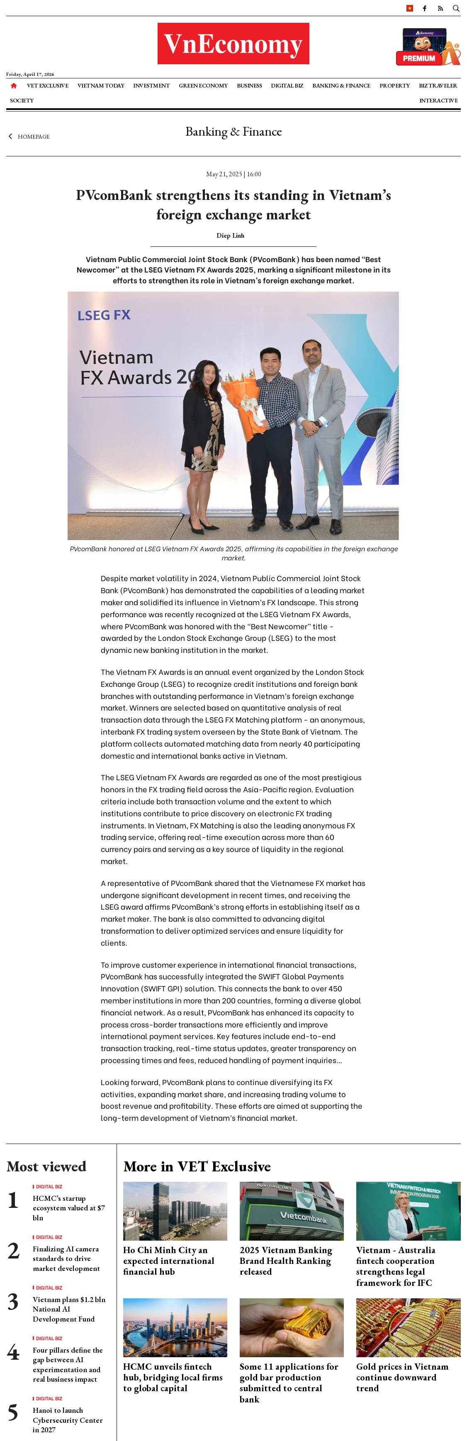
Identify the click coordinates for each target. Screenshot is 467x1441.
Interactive (438, 100)
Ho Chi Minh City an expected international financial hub (168, 1261)
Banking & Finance (341, 85)
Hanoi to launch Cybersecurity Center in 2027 (68, 1419)
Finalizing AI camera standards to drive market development (66, 1258)
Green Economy (203, 85)
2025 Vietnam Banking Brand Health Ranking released (286, 1261)
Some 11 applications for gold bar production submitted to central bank (289, 1383)
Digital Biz (287, 85)
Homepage (28, 136)
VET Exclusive (47, 85)
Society (22, 100)
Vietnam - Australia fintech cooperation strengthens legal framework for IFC (395, 1266)
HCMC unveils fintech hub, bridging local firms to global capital (173, 1378)
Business (249, 85)
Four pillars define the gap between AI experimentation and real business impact (68, 1364)
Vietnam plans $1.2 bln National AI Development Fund (69, 1309)
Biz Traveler (438, 85)
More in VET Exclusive (197, 1166)
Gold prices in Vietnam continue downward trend (402, 1378)
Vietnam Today (101, 85)
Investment (151, 85)
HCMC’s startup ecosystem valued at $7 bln (69, 1207)
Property (394, 85)
